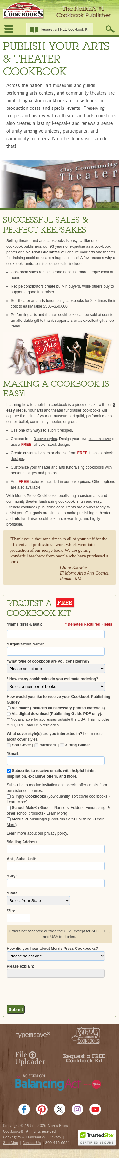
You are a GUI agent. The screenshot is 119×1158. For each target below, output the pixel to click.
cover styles (27, 739)
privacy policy (55, 833)
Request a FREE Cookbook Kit (65, 29)
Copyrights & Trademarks (24, 1137)
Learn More (16, 802)
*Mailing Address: (23, 842)
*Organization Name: (25, 644)
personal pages (24, 473)
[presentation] (44, 990)
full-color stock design (45, 444)
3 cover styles (45, 439)
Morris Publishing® (27, 819)
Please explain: (20, 966)
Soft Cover (19, 745)
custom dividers (36, 453)
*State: (13, 893)
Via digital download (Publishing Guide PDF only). (54, 714)
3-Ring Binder (75, 745)
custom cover (100, 439)
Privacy (55, 1137)
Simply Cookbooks (26, 796)
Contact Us (32, 1143)
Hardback (45, 745)
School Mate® (22, 808)
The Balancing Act (59, 1082)
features (31, 481)
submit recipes (59, 430)
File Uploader (30, 1058)
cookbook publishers (23, 246)
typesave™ (34, 1035)
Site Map (10, 1143)
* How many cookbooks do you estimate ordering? (52, 679)
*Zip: (11, 911)
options (109, 481)
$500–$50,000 (55, 306)
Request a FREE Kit (84, 1058)
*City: (12, 876)
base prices (80, 481)
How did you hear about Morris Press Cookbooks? (52, 948)
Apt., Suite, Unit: (21, 859)
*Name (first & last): (24, 624)
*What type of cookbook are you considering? (48, 661)
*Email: (13, 753)
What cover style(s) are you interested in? (44, 734)
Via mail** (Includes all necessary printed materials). (56, 708)
